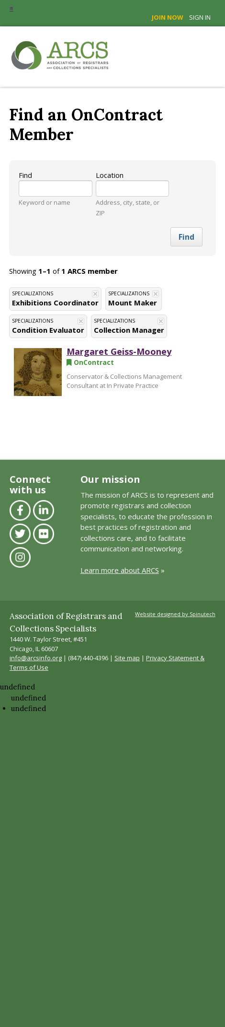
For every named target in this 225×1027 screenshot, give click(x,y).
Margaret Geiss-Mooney (119, 351)
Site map (127, 658)
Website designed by (175, 614)
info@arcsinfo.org (36, 658)
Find (25, 175)
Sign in (200, 17)
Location (110, 175)
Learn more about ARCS (119, 570)
